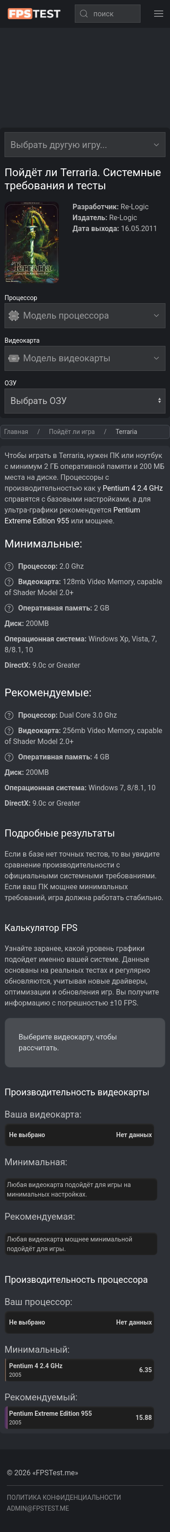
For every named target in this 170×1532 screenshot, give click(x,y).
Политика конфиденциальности (64, 1497)
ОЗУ (11, 383)
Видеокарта (22, 340)
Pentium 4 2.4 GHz (132, 488)
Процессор (21, 297)
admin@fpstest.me (38, 1508)
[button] (158, 13)
